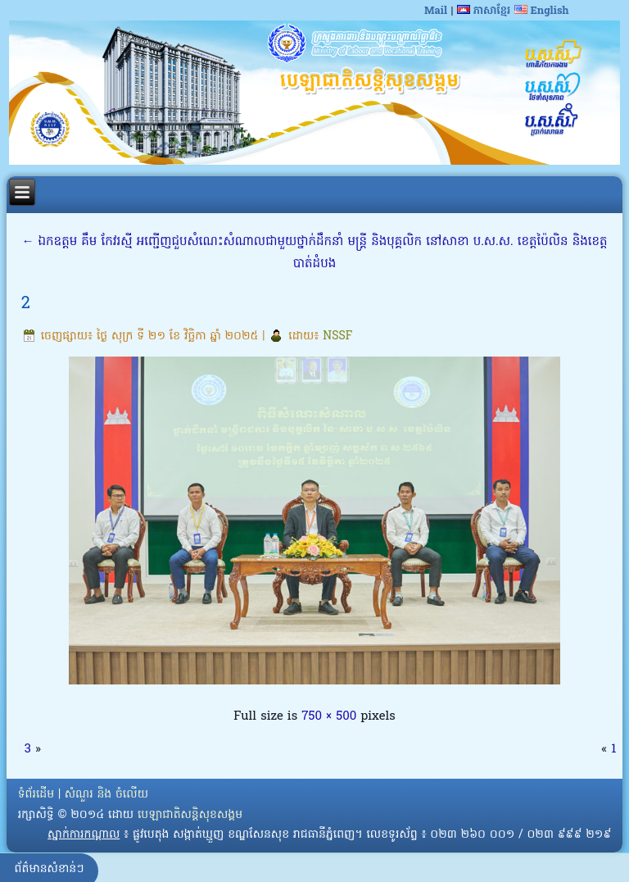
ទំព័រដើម (36, 794)
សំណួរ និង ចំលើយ (106, 794)
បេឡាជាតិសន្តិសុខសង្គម (190, 815)
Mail (435, 11)
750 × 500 (328, 716)
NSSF (337, 336)
